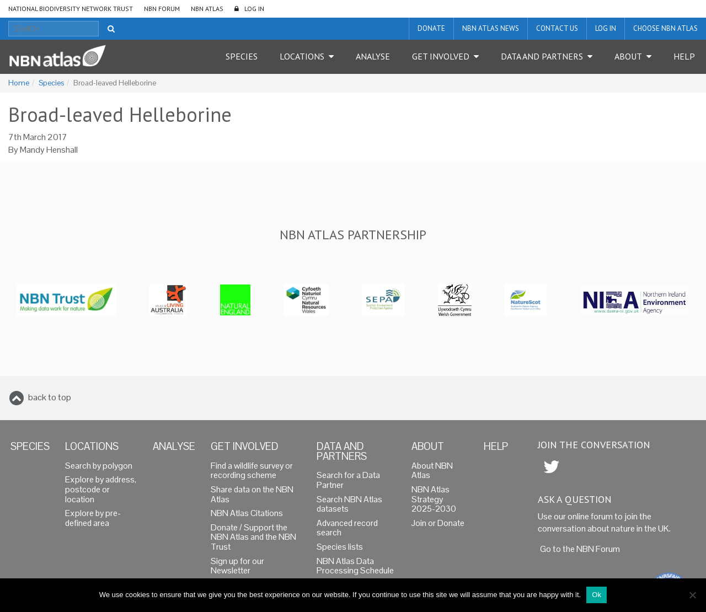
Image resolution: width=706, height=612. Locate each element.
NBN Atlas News (490, 28)
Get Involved (440, 56)
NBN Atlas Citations (247, 513)
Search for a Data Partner (348, 480)
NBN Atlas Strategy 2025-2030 (433, 499)
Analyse (373, 56)
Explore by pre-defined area (93, 518)
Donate (431, 28)
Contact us (557, 28)
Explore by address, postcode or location (100, 489)
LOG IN (254, 8)
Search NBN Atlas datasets (349, 504)
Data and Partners (542, 56)
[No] (692, 594)
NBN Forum (162, 8)
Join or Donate (437, 523)
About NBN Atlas (432, 470)
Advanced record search (347, 528)
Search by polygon (98, 465)
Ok (596, 594)
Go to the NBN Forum (580, 549)
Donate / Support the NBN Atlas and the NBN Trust (253, 537)
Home (18, 83)
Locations (302, 56)
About (628, 56)
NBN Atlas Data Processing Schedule (355, 566)
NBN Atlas (207, 8)
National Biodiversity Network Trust (70, 8)
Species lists (340, 546)
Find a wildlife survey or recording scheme (252, 470)
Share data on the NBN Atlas (252, 494)
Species (242, 56)
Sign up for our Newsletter (237, 566)
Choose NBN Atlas (665, 28)
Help (684, 56)
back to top (49, 397)
